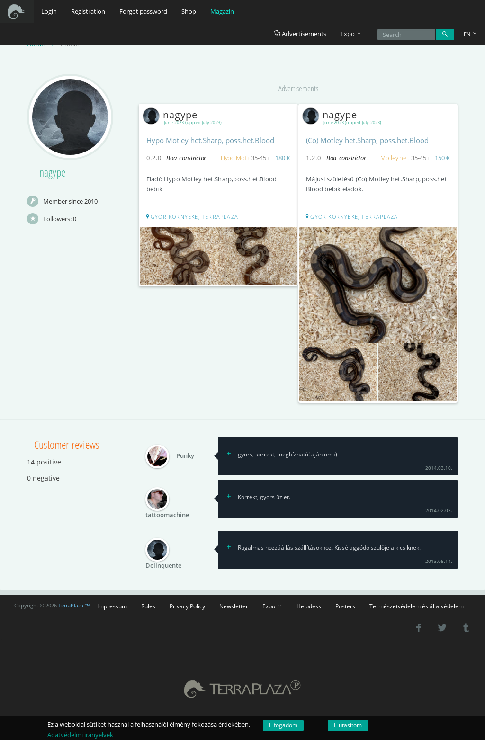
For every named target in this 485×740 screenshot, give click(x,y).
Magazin (222, 11)
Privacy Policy (187, 604)
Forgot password (143, 11)
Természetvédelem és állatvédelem (416, 604)
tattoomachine (167, 513)
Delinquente (163, 564)
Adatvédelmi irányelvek (80, 735)
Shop (188, 11)
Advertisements (300, 33)
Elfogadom (283, 725)
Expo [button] (351, 33)
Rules (148, 604)
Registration (88, 11)
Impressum (112, 604)
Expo (272, 604)
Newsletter (233, 604)
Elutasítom (348, 725)
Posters (345, 604)
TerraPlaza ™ (74, 604)
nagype (172, 115)
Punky (185, 454)
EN (471, 33)
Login (49, 11)
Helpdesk (308, 604)
